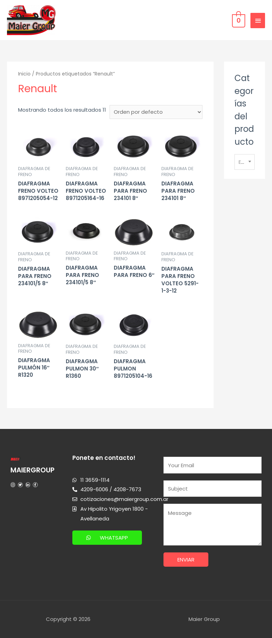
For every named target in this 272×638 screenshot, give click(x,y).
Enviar (185, 559)
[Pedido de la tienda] (156, 112)
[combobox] (244, 162)
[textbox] (244, 162)
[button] (107, 538)
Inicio (24, 74)
